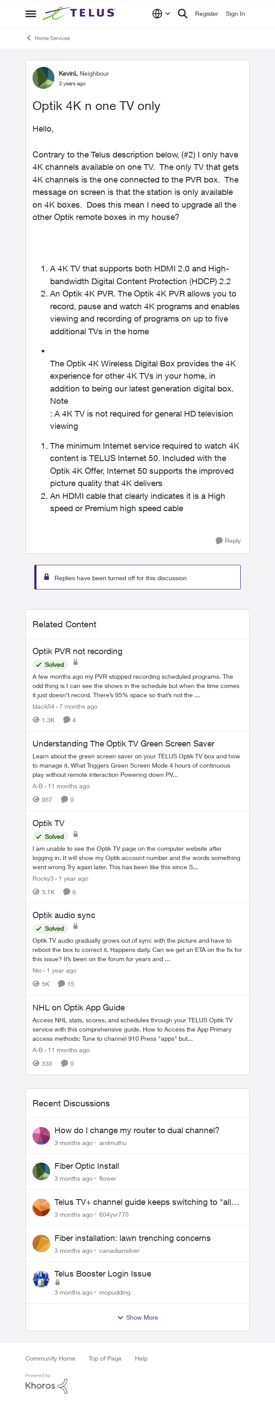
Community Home (50, 1358)
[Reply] (228, 541)
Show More (137, 1317)
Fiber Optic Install (86, 1166)
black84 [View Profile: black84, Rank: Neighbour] (43, 706)
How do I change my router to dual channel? (137, 1130)
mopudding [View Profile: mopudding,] (114, 1292)
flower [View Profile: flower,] (107, 1178)
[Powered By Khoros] (137, 1384)
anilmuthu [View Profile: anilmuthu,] (113, 1142)
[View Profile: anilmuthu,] (41, 1136)
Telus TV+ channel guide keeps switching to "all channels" (142, 1202)
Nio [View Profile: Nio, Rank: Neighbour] (37, 970)
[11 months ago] (67, 785)
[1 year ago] (71, 877)
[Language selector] (161, 13)
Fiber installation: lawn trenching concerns (132, 1238)
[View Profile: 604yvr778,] (41, 1207)
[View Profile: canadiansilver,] (41, 1243)
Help (141, 1358)
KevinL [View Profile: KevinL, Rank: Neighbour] (68, 73)
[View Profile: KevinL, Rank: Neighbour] (43, 78)
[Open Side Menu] (30, 13)
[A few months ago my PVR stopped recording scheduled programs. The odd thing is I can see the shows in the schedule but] (137, 685)
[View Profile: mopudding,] (41, 1279)
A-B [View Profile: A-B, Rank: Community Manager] (38, 786)
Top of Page (105, 1358)
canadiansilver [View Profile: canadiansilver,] (119, 1250)
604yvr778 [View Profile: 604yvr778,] (114, 1214)
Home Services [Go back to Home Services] (47, 37)
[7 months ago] (77, 706)
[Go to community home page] (80, 14)
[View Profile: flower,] (41, 1171)
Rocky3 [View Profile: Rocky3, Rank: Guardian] (43, 878)
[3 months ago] (73, 1142)
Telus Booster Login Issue (102, 1273)
